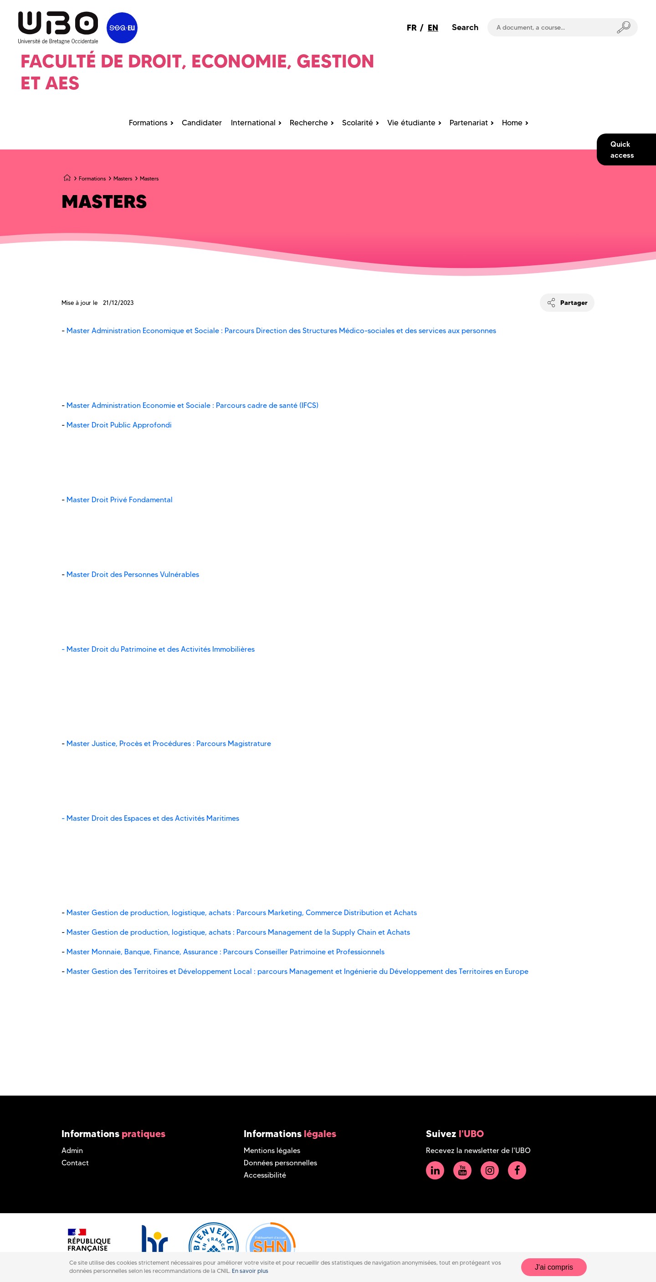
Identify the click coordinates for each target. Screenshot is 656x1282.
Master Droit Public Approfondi (118, 425)
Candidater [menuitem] (202, 122)
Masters (122, 178)
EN (433, 27)
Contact (75, 1162)
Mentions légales (272, 1150)
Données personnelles (280, 1162)
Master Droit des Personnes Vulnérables (133, 574)
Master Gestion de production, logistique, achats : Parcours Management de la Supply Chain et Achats (238, 932)
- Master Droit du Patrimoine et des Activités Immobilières (158, 649)
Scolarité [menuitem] (357, 122)
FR (412, 27)
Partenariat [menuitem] (469, 122)
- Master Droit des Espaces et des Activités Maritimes (151, 818)
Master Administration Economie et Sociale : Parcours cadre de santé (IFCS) (191, 405)
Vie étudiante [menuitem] (411, 122)
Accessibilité (265, 1175)
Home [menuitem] (512, 122)
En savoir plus (250, 1270)
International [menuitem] (253, 122)
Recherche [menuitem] (309, 122)
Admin (72, 1150)
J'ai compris (554, 1267)
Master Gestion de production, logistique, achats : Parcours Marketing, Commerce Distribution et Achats (243, 912)
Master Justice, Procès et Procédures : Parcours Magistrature (169, 743)
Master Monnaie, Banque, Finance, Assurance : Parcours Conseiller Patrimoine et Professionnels (226, 951)
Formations (92, 178)
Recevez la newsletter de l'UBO (478, 1150)
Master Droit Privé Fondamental (121, 499)
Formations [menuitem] (148, 122)
